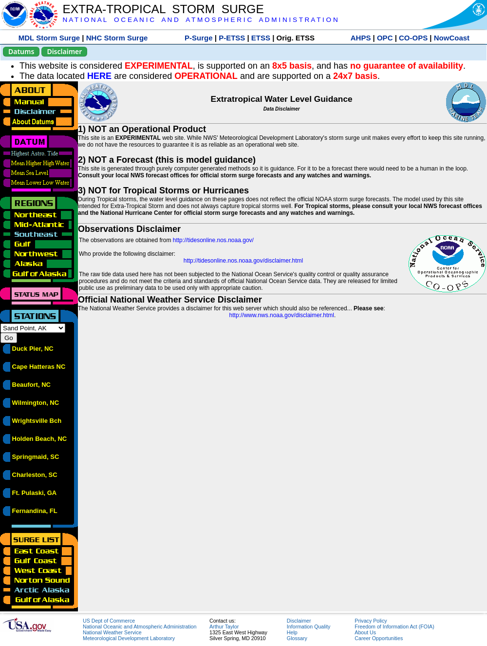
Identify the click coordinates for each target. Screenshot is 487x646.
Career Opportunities (379, 638)
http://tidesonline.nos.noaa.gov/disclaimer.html (243, 260)
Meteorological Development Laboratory (129, 638)
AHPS (361, 38)
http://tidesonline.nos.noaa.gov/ (213, 240)
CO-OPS (413, 38)
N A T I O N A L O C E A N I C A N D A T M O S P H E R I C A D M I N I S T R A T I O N (199, 19)
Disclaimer (64, 51)
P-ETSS (232, 38)
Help (292, 632)
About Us (365, 632)
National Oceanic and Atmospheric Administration (139, 626)
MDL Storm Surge (49, 38)
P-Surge (199, 38)
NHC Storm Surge (117, 38)
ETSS (260, 38)
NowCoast (451, 38)
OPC (385, 38)
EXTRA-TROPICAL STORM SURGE (162, 9)
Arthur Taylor (224, 626)
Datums (21, 51)
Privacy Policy (371, 621)
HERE (99, 76)
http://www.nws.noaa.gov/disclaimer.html (281, 315)
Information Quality (308, 626)
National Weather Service (112, 632)
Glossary (297, 638)
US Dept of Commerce (109, 621)
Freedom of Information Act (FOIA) (394, 626)
